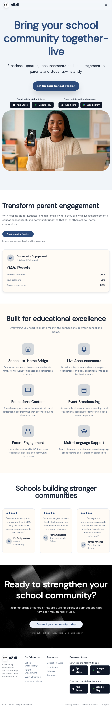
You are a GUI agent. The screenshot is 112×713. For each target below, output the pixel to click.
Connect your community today (56, 624)
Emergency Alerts (33, 681)
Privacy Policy (72, 704)
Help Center (52, 667)
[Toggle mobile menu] (105, 5)
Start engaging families (18, 234)
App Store (20, 104)
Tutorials (51, 671)
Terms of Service (90, 704)
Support (106, 704)
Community (52, 675)
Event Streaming (33, 677)
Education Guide (55, 662)
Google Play (42, 104)
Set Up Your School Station (56, 86)
